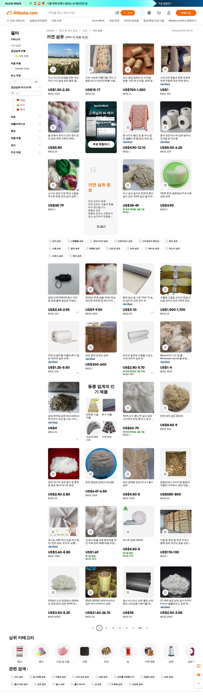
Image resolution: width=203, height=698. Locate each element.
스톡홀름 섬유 (75, 241)
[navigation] (26, 329)
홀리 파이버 (78, 684)
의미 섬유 (17, 677)
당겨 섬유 (55, 241)
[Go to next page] (147, 628)
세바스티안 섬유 (99, 241)
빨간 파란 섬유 (19, 684)
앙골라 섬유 (147, 677)
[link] (198, 666)
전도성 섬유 (113, 248)
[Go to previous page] (93, 628)
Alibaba (50, 30)
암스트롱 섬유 (37, 677)
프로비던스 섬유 (123, 241)
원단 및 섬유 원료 (68, 30)
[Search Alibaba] (80, 13)
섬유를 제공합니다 (124, 677)
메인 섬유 (75, 256)
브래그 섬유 (56, 256)
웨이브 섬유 (152, 248)
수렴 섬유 (55, 248)
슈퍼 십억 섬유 (80, 677)
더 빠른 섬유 (115, 684)
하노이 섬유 (173, 248)
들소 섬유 (58, 684)
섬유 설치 (40, 684)
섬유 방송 (167, 677)
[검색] (128, 13)
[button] (117, 13)
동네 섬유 (171, 241)
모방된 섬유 (136, 684)
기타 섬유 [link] (97, 30)
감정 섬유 (101, 677)
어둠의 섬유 (59, 677)
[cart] (159, 13)
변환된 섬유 (93, 248)
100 (140, 628)
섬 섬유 (96, 684)
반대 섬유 (133, 248)
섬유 (85, 30)
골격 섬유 (73, 248)
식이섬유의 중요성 (149, 241)
